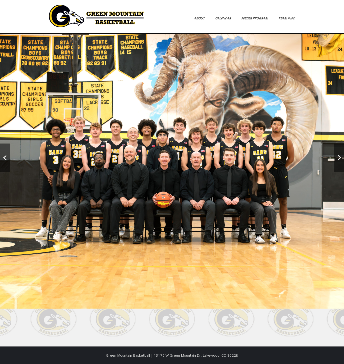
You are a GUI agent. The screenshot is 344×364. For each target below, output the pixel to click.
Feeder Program (255, 18)
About (199, 18)
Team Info (287, 18)
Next (339, 158)
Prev (5, 158)
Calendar (223, 18)
